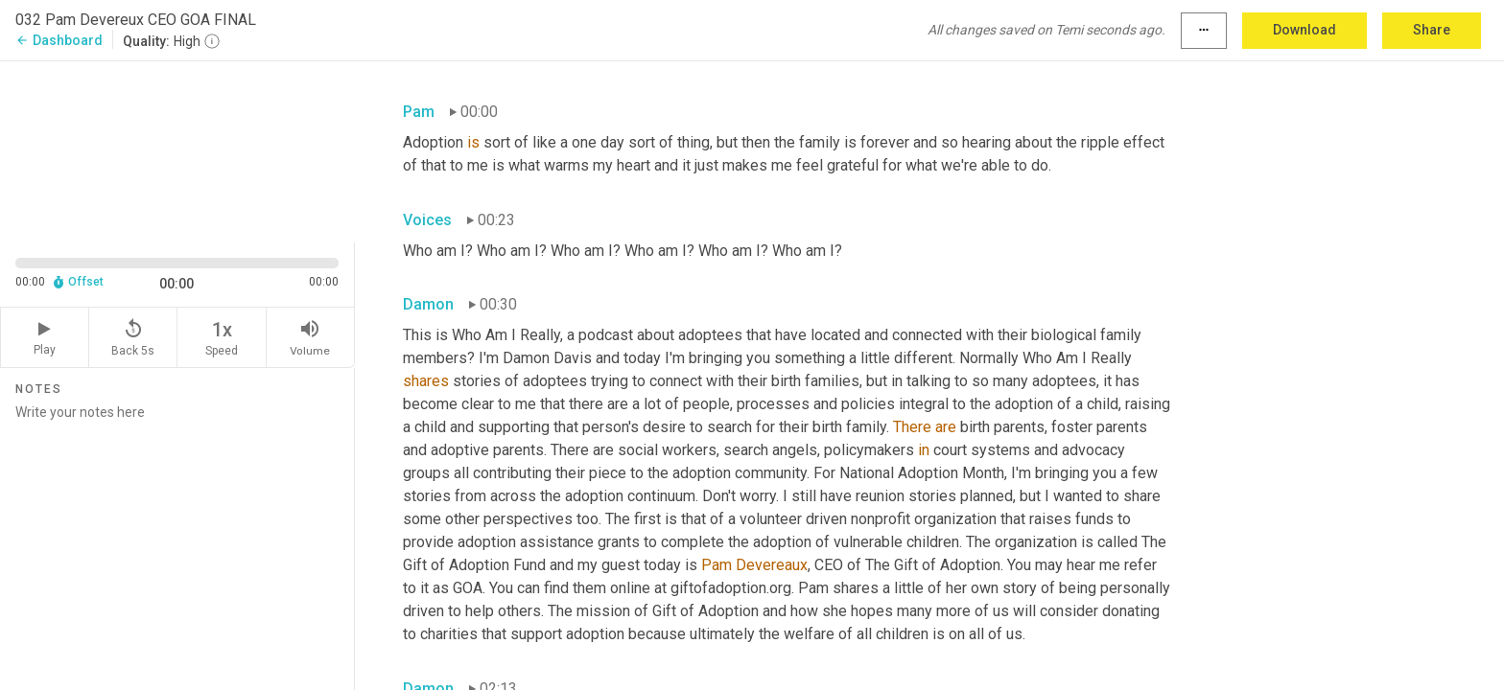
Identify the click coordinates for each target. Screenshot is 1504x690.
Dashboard (59, 40)
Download (1304, 29)
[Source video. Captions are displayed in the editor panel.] (177, 150)
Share (1431, 29)
